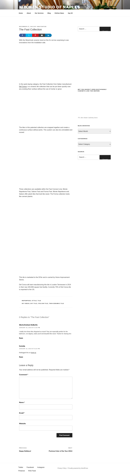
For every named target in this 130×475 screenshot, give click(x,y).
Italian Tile (43, 303)
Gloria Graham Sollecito (28, 325)
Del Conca (23, 86)
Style (34, 300)
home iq (33, 352)
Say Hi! (70, 13)
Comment (23, 375)
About (29, 13)
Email (22, 413)
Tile (39, 300)
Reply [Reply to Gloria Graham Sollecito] (21, 338)
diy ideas (26, 303)
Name (22, 402)
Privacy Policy (62, 468)
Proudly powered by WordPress (78, 468)
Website (22, 424)
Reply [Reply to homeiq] (21, 357)
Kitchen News (59, 13)
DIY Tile (33, 303)
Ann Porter (42, 26)
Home (21, 13)
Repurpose (26, 300)
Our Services (39, 13)
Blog (49, 13)
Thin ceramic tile (56, 303)
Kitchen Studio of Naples (49, 7)
